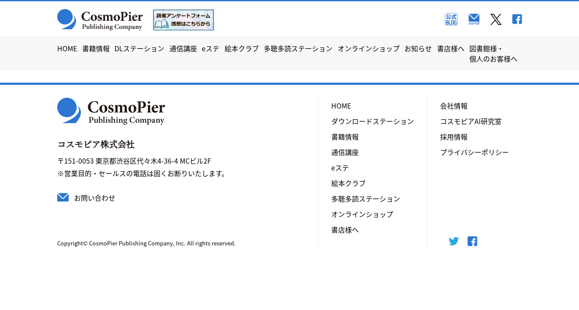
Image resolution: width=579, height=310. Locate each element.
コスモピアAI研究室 (471, 121)
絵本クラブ (242, 48)
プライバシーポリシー (474, 152)
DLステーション (139, 48)
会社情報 (454, 105)
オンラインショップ (369, 48)
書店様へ (451, 48)
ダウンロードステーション (372, 121)
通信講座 (183, 48)
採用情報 (454, 136)
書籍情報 (96, 48)
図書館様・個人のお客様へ (493, 53)
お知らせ (418, 48)
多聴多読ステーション (298, 48)
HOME (67, 48)
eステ (210, 48)
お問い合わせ (94, 197)
